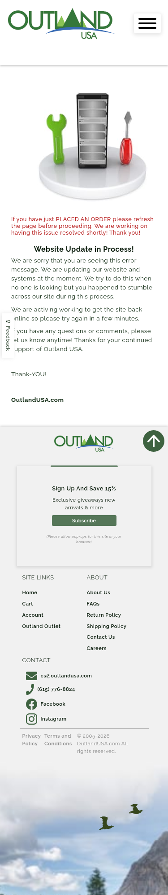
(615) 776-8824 (50, 689)
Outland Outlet (41, 626)
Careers (97, 648)
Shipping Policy (107, 626)
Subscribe (84, 520)
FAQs (93, 604)
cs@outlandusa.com (59, 675)
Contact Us (101, 637)
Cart (27, 604)
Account (33, 615)
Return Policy (104, 615)
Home (30, 592)
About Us (99, 592)
